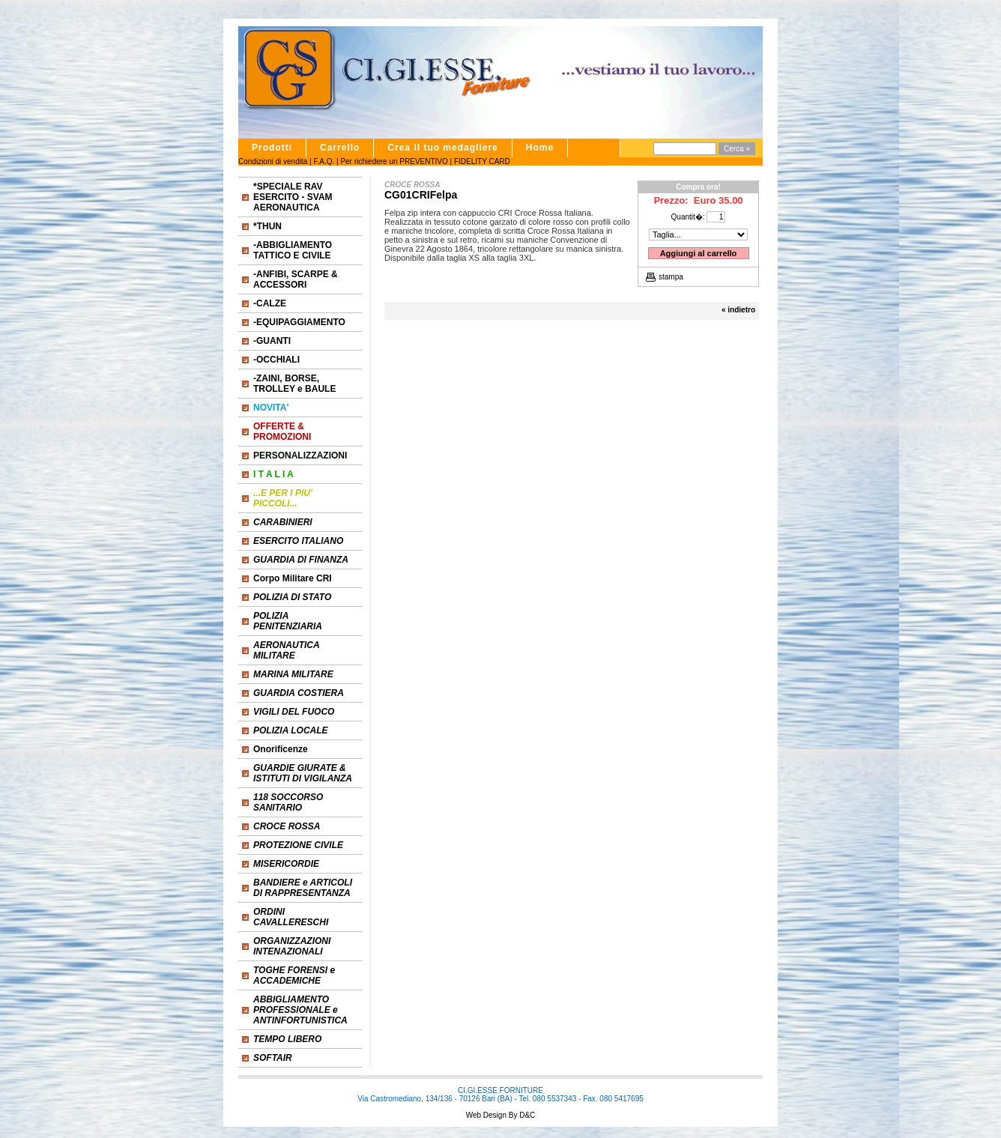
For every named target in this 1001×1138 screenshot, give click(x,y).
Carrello (340, 147)
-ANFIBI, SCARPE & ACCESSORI (295, 279)
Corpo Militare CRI (292, 578)
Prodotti (272, 147)
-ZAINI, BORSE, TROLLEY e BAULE (294, 383)
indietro (741, 310)
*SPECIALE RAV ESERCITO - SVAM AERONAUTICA (293, 197)
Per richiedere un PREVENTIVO (393, 161)
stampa (671, 277)
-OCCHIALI (276, 359)
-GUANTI (272, 341)
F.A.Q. (323, 161)
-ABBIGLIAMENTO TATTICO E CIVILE (292, 250)
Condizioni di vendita (272, 161)
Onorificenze (280, 749)
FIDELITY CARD (482, 161)
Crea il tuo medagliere (442, 147)
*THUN (267, 226)
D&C (526, 1115)
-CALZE (269, 303)
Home (540, 147)
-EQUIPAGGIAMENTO (299, 322)
